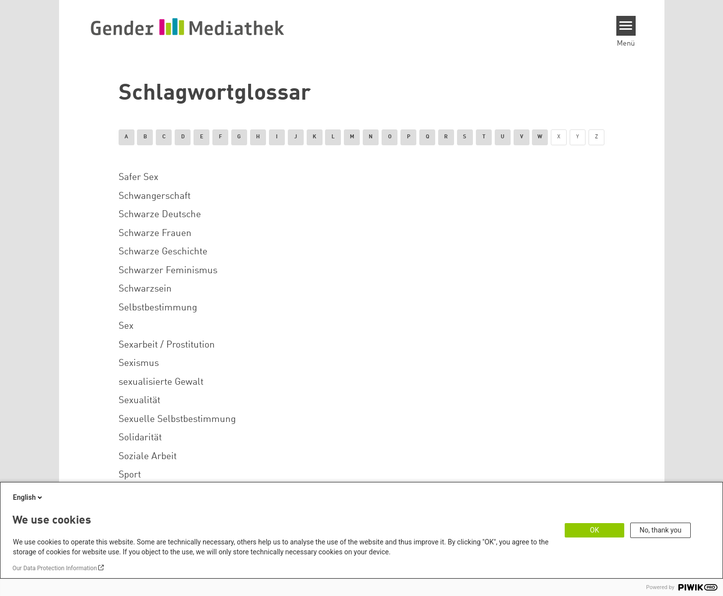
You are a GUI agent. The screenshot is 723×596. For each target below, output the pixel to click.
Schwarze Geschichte (163, 251)
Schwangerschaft (155, 196)
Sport (130, 475)
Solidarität (140, 437)
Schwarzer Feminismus (168, 270)
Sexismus (139, 363)
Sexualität (139, 400)
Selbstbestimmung (158, 307)
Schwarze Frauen (155, 233)
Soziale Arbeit (148, 456)
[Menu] (626, 26)
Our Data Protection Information (54, 568)
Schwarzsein (145, 289)
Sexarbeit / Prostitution (167, 345)
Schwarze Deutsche (160, 214)
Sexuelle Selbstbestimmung (177, 419)
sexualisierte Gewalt (161, 382)
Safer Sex (138, 177)
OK (594, 530)
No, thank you (661, 530)
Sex (126, 326)
